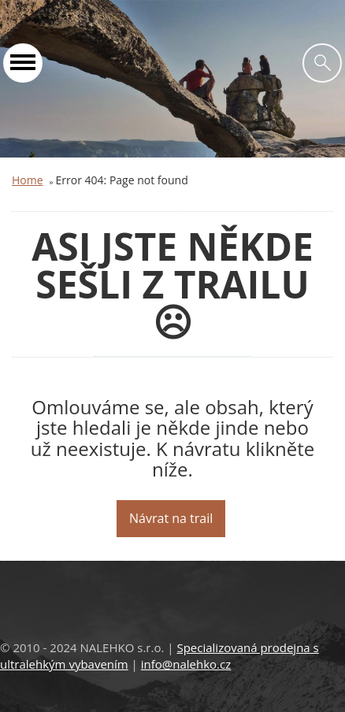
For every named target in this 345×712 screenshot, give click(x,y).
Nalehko (172, 16)
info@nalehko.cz (186, 664)
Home (27, 179)
